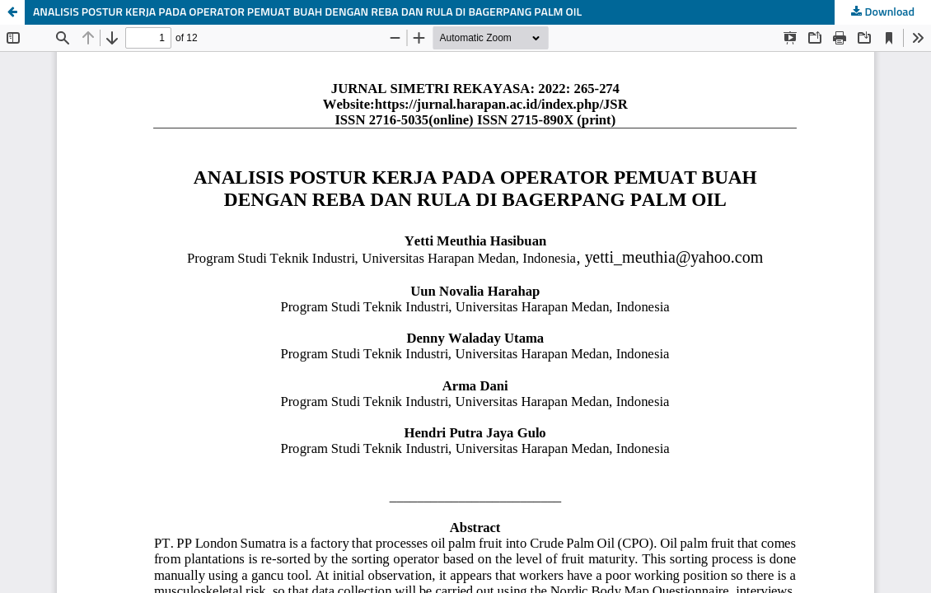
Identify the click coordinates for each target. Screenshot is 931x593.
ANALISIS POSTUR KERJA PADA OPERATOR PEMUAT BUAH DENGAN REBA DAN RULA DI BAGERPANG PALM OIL (307, 12)
